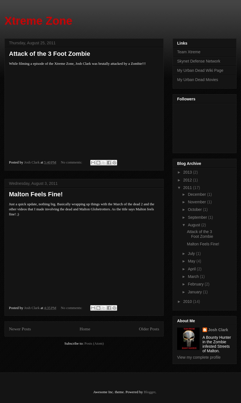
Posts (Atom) (94, 343)
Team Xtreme (188, 52)
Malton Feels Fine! (36, 194)
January (195, 292)
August (194, 225)
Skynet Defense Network (198, 61)
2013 (188, 172)
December (197, 194)
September (198, 217)
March (194, 276)
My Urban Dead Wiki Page (200, 70)
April (192, 269)
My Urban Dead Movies (197, 79)
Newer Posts (20, 328)
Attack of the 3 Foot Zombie (49, 53)
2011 (188, 187)
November (197, 202)
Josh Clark (218, 330)
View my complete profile (199, 357)
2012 (188, 180)
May (192, 261)
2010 (188, 301)
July (192, 253)
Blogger (149, 392)
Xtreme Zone (38, 21)
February (196, 284)
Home (85, 328)
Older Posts (149, 328)
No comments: (72, 162)
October (195, 209)
